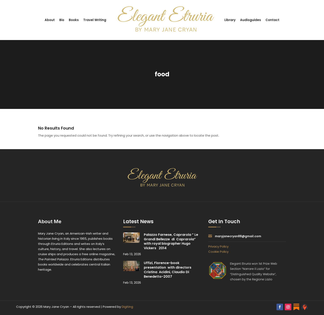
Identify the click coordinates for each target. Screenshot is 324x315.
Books (74, 20)
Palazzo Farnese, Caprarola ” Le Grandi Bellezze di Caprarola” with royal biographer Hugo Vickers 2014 (171, 241)
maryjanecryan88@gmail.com (238, 236)
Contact (272, 20)
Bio (61, 20)
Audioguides (250, 20)
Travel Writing (94, 20)
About (50, 20)
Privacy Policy (218, 246)
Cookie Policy (218, 251)
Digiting (127, 306)
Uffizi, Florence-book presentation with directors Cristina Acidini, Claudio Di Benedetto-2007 (167, 270)
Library (230, 20)
